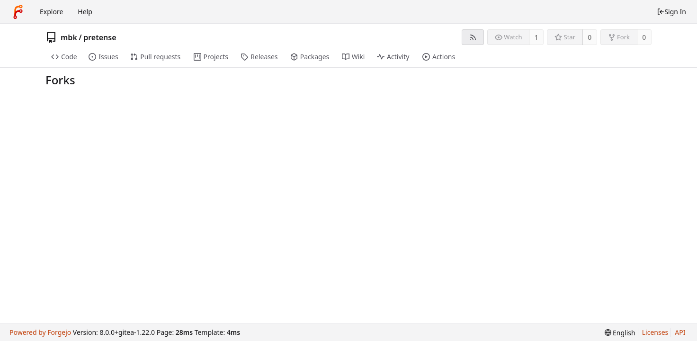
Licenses (655, 332)
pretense (99, 37)
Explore (51, 11)
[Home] (18, 11)
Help (85, 11)
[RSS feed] (473, 37)
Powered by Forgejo (40, 332)
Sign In (671, 11)
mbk (69, 37)
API (680, 332)
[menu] (620, 332)
